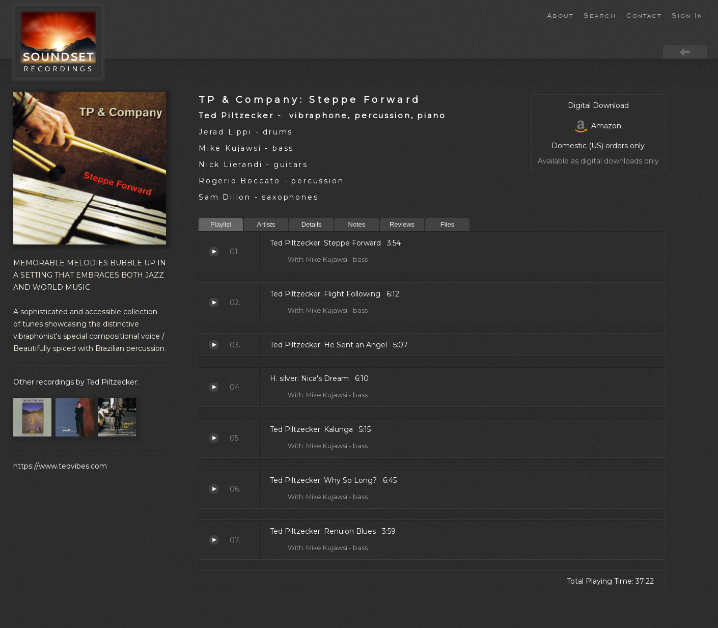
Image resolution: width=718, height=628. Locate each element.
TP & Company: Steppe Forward (310, 99)
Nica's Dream (213, 387)
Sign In (687, 15)
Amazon (598, 125)
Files (447, 224)
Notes (357, 224)
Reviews (402, 224)
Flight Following (213, 302)
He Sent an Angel (213, 344)
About (560, 15)
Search (600, 15)
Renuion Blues (213, 539)
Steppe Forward (213, 251)
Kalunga (213, 438)
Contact (643, 15)
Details (311, 224)
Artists (266, 224)
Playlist (220, 224)
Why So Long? (213, 489)
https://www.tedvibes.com (60, 466)
